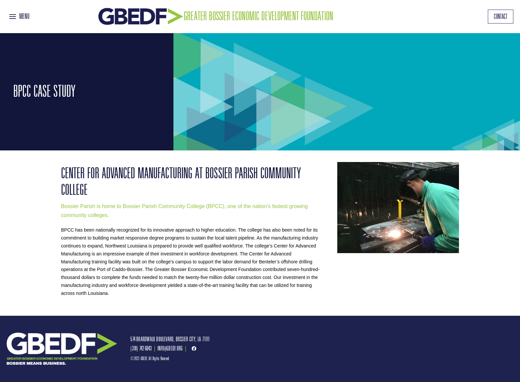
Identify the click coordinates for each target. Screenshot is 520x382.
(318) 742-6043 (141, 348)
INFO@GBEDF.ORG (170, 348)
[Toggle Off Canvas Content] (19, 17)
